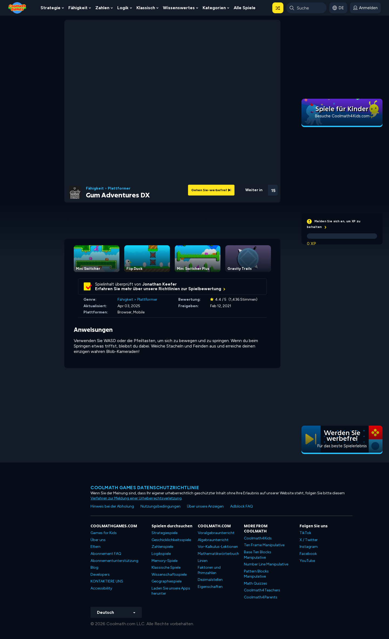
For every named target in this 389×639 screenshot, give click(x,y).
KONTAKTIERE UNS (106, 581)
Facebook (308, 553)
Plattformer (119, 188)
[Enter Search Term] (306, 7)
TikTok (305, 533)
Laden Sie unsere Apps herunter (171, 591)
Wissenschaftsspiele (169, 574)
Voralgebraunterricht (216, 533)
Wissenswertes (179, 7)
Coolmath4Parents (260, 597)
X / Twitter (309, 540)
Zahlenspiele (162, 546)
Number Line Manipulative (266, 564)
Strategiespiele (164, 533)
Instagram (309, 546)
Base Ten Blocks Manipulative (257, 555)
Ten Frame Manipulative (264, 545)
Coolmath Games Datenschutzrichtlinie (144, 487)
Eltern (95, 546)
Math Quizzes (255, 583)
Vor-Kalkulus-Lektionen (218, 546)
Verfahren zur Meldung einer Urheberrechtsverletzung (136, 498)
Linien (202, 560)
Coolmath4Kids (258, 538)
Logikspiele (161, 553)
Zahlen (102, 7)
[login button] (365, 7)
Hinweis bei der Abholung (112, 506)
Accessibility (101, 588)
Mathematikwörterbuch (218, 553)
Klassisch (145, 7)
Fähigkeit (78, 7)
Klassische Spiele (166, 567)
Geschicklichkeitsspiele (171, 540)
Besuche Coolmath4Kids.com (342, 116)
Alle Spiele (245, 7)
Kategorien (214, 7)
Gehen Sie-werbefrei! (211, 190)
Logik (123, 7)
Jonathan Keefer (159, 284)
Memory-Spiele (164, 560)
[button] (277, 7)
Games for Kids (103, 533)
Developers (100, 574)
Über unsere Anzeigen (205, 506)
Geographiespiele (167, 581)
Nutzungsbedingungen (160, 506)
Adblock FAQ (241, 506)
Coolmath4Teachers (262, 590)
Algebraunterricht (213, 540)
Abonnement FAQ (105, 553)
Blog (94, 567)
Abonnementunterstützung (114, 560)
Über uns (98, 540)
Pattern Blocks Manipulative (256, 574)
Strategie (51, 7)
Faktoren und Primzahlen (209, 570)
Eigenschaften (210, 586)
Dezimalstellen (210, 579)
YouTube (307, 560)
